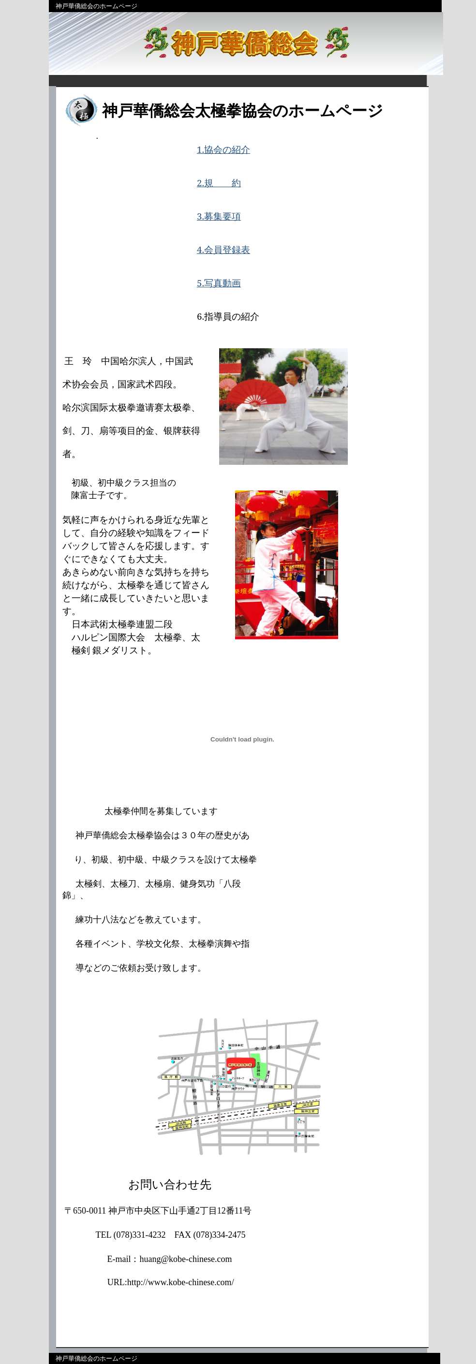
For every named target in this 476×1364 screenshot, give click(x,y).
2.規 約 (219, 183)
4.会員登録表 (223, 249)
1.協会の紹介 (223, 149)
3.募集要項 (219, 216)
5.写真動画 (219, 283)
